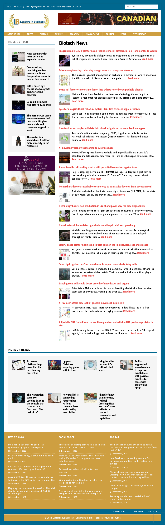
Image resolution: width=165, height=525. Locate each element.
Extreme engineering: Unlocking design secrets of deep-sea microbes (96, 70)
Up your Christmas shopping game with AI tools (71, 366)
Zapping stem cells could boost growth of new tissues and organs (94, 283)
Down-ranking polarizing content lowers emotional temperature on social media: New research (38, 73)
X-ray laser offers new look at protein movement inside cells (91, 303)
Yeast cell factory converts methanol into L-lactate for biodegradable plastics (101, 89)
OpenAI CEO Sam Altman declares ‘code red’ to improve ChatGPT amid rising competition (31, 478)
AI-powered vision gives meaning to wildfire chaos (86, 147)
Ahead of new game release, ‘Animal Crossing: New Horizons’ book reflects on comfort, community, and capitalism (107, 406)
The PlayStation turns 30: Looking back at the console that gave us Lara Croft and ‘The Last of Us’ (35, 403)
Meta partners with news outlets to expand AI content (37, 56)
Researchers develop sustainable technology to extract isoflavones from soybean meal (105, 186)
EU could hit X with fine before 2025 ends (39, 103)
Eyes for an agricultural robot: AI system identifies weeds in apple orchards (99, 109)
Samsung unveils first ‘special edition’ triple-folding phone (130, 497)
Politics (110, 34)
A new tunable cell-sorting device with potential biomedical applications (98, 167)
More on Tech (18, 42)
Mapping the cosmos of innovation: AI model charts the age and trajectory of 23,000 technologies (31, 491)
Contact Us (153, 511)
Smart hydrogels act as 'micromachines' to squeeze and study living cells (98, 264)
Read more (147, 59)
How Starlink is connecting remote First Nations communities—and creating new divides (70, 403)
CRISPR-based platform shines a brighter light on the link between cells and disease (103, 244)
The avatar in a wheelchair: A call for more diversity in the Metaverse (38, 142)
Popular (114, 437)
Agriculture (13, 34)
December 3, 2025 (18, 451)
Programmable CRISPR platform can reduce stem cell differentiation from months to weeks (108, 51)
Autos (30, 34)
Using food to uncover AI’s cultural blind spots (106, 366)
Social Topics (66, 437)
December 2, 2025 (18, 473)
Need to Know (16, 437)
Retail (123, 34)
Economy (74, 34)
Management (92, 34)
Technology (139, 34)
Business (58, 34)
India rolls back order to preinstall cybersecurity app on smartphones (26, 446)
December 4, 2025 (69, 451)
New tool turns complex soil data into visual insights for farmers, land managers (102, 128)
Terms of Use (137, 511)
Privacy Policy (120, 511)
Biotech (44, 34)
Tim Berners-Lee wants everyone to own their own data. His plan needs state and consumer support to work (39, 123)
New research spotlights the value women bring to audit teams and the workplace (81, 492)
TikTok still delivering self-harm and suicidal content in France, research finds (82, 446)
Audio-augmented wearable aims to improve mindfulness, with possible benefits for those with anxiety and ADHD (142, 374)
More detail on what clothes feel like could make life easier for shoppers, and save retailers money (81, 458)
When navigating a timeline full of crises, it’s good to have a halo (80, 481)
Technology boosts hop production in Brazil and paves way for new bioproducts (102, 206)
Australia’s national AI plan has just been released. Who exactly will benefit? (29, 467)
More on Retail (19, 349)
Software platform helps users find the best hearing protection (34, 367)
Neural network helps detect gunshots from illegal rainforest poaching (97, 225)
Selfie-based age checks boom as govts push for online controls (38, 90)
